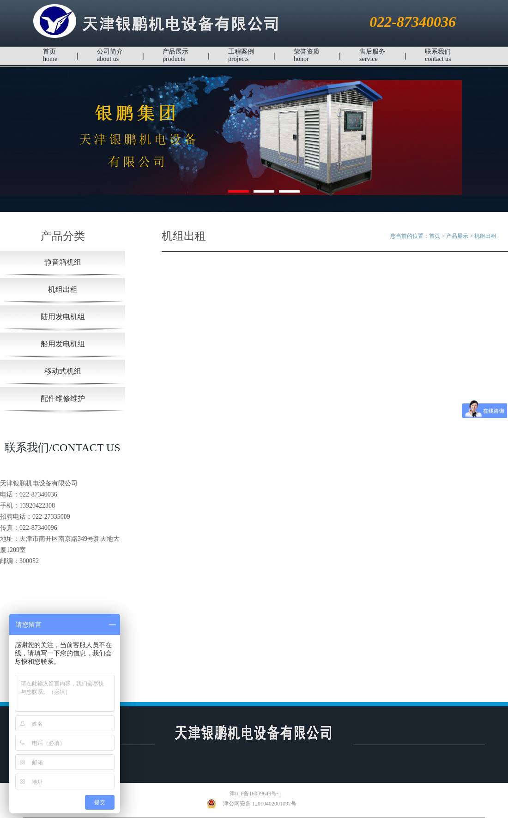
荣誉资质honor (307, 55)
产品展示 (457, 236)
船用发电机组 (63, 344)
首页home (50, 55)
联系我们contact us (438, 55)
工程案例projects (241, 55)
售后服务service (372, 55)
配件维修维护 (63, 398)
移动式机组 (62, 371)
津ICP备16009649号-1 (248, 793)
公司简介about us (110, 55)
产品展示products (175, 55)
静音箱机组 (62, 262)
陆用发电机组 (63, 317)
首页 (434, 236)
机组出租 (63, 289)
